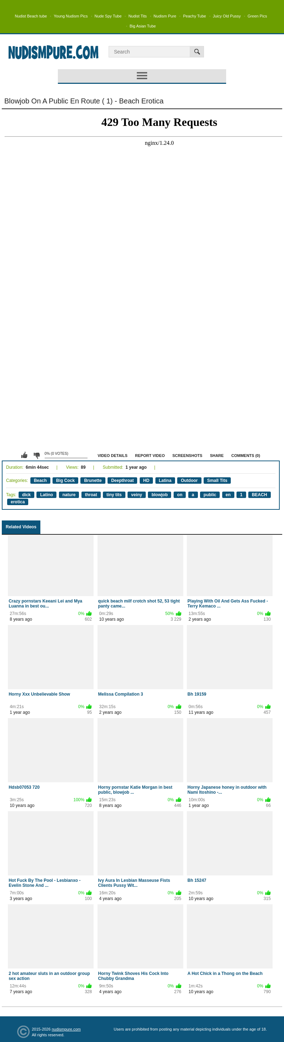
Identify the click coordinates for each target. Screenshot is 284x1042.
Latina (165, 480)
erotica (18, 501)
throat (91, 494)
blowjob (159, 494)
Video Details (113, 455)
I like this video (24, 455)
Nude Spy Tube (108, 16)
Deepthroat (122, 480)
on (180, 494)
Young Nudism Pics (71, 16)
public (210, 494)
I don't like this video (36, 455)
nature (69, 494)
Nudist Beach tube (31, 16)
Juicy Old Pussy (227, 16)
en (228, 494)
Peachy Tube (194, 16)
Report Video (150, 455)
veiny (136, 494)
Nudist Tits (137, 16)
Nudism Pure (165, 16)
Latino (46, 494)
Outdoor (189, 480)
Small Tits (217, 480)
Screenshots (188, 455)
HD (146, 480)
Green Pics (257, 16)
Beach (40, 480)
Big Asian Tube (143, 26)
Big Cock (65, 480)
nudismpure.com (66, 1029)
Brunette (92, 480)
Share (217, 455)
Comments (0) (245, 455)
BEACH (259, 494)
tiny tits (114, 494)
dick (26, 494)
